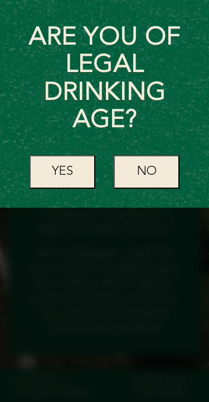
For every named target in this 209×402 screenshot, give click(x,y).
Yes (62, 171)
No (147, 171)
